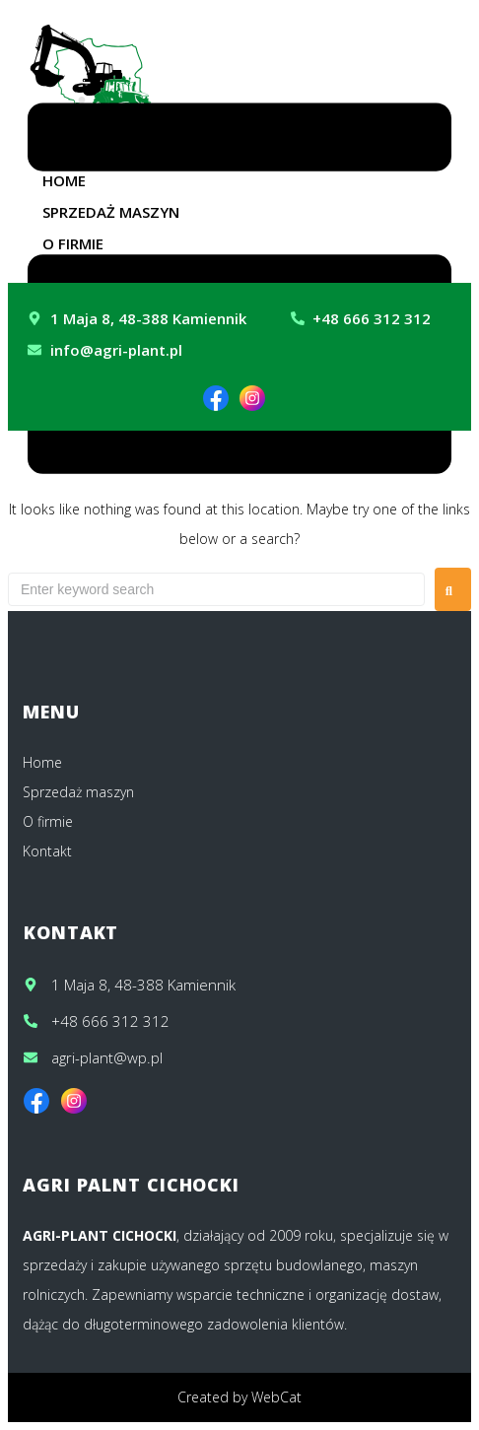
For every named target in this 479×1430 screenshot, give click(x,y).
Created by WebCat (239, 1397)
